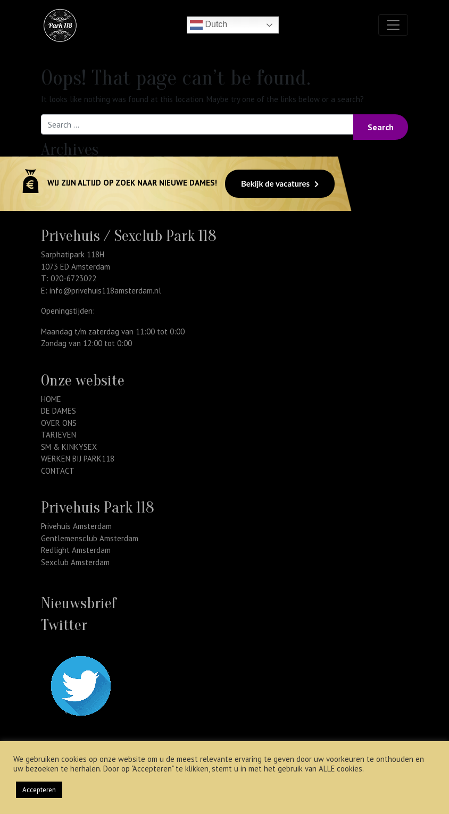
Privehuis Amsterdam (76, 526)
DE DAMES (58, 411)
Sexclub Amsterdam (75, 562)
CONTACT (57, 471)
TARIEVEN (58, 435)
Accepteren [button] (39, 789)
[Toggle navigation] (393, 25)
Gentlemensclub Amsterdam (89, 538)
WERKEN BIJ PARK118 (77, 459)
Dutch (208, 25)
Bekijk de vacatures (280, 183)
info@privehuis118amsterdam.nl (105, 291)
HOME (51, 399)
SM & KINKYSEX (69, 447)
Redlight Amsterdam (76, 550)
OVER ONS (59, 423)
